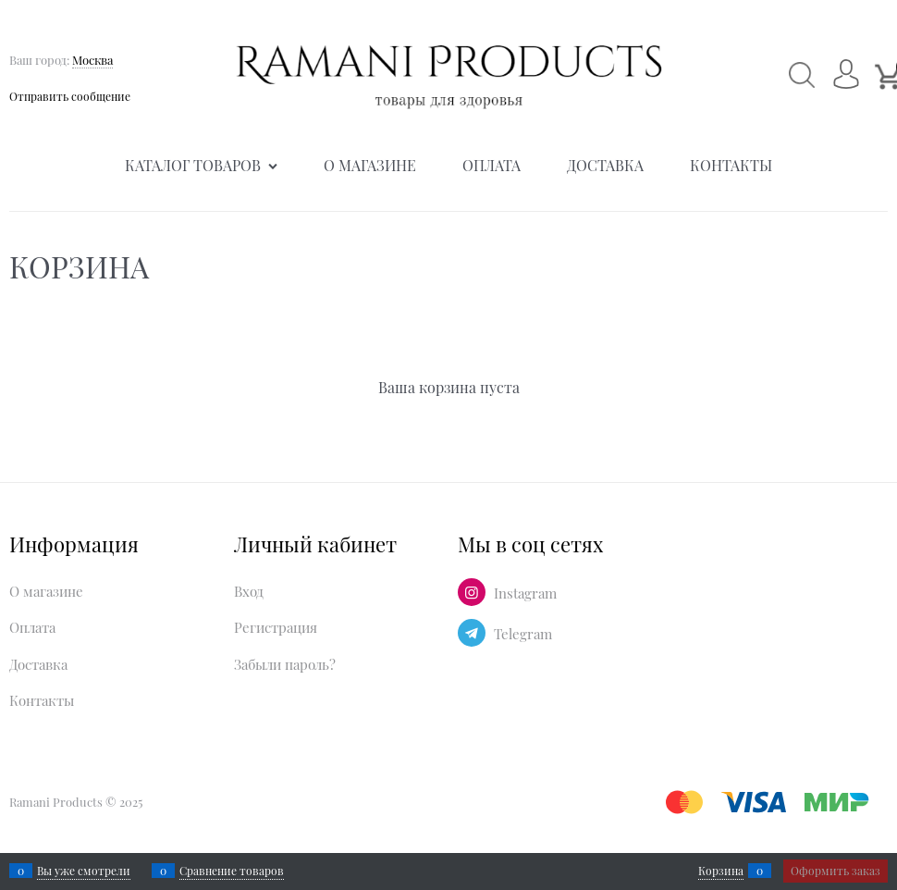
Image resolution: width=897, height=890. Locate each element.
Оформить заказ (835, 870)
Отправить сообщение (69, 96)
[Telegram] (471, 633)
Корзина (720, 870)
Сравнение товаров (231, 870)
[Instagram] (471, 592)
